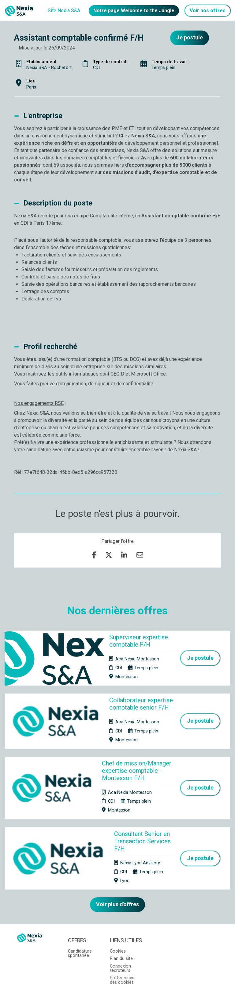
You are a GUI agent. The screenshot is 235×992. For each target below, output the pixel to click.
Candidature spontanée (80, 895)
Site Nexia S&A (64, 10)
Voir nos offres (208, 10)
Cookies (118, 893)
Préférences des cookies (122, 922)
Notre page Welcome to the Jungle (133, 10)
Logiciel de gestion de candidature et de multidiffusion (117, 981)
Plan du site (121, 900)
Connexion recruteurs (120, 910)
